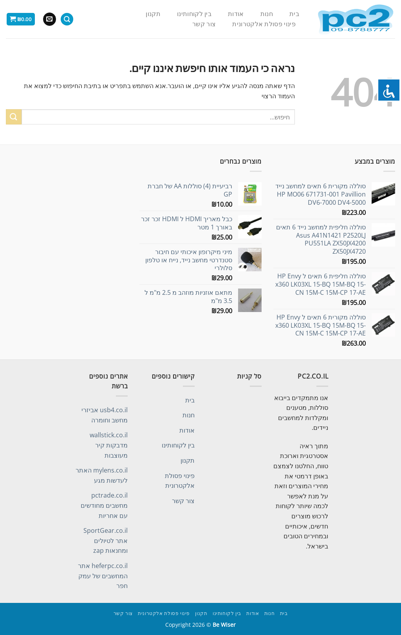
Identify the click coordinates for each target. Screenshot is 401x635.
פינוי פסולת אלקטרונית (264, 24)
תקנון (153, 14)
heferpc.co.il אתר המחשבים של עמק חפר (103, 575)
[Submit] (14, 116)
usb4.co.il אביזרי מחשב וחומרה (104, 415)
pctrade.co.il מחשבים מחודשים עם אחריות (104, 505)
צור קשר (204, 24)
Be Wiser (224, 624)
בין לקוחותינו (194, 14)
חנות (266, 14)
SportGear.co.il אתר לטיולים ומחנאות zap (105, 540)
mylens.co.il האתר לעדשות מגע (102, 475)
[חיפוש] (67, 19)
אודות (236, 14)
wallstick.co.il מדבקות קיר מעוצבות (109, 445)
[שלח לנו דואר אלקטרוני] (49, 19)
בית (294, 14)
